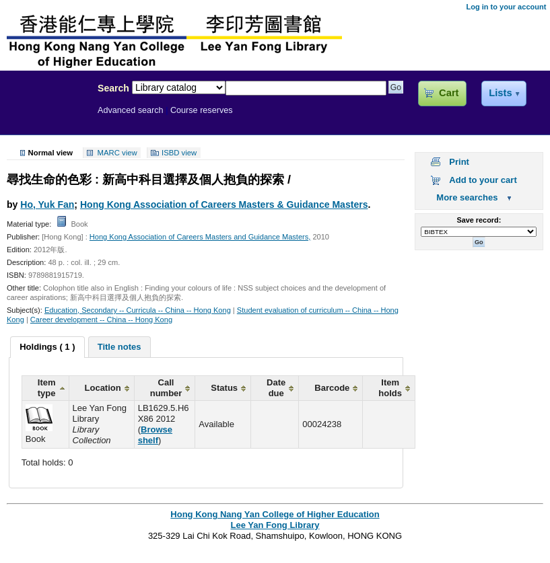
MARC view (117, 153)
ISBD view (179, 153)
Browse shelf (155, 434)
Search (113, 88)
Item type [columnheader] (47, 387)
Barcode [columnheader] (331, 388)
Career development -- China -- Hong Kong (101, 319)
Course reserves (201, 110)
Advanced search (131, 110)
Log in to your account (506, 7)
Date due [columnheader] (276, 387)
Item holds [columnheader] (390, 387)
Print (459, 162)
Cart (448, 92)
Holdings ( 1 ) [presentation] (47, 347)
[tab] (47, 347)
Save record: (478, 220)
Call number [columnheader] (166, 387)
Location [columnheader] (103, 388)
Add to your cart (482, 180)
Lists (500, 92)
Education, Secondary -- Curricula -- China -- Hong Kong (137, 310)
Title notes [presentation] (119, 347)
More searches (466, 197)
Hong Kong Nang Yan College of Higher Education (274, 514)
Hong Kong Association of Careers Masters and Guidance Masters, (200, 237)
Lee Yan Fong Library (45, 117)
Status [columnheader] (224, 388)
